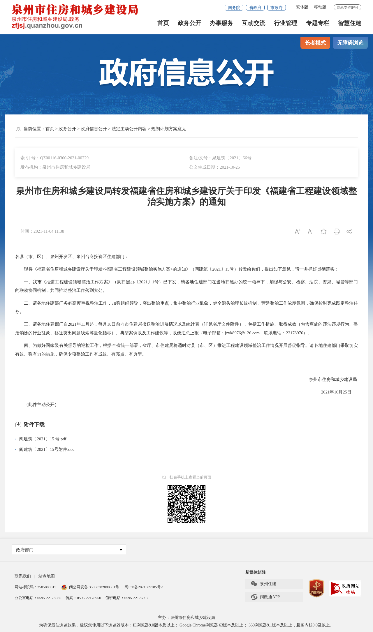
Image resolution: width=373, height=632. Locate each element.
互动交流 (253, 23)
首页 (163, 23)
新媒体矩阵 (255, 572)
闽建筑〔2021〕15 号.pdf (42, 439)
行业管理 (285, 23)
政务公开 (189, 23)
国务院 (234, 8)
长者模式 (315, 43)
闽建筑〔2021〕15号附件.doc (46, 449)
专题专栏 (317, 23)
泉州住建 (263, 583)
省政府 (255, 8)
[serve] (77, 16)
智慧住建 (349, 23)
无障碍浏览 (350, 43)
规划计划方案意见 (168, 128)
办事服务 (221, 23)
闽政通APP (265, 597)
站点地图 (46, 576)
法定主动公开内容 (129, 128)
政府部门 (69, 550)
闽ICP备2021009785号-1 (144, 587)
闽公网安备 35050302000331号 (90, 587)
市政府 (276, 8)
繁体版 (302, 7)
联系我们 (23, 576)
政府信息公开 (94, 128)
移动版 (320, 7)
